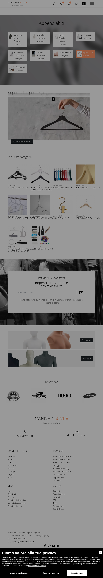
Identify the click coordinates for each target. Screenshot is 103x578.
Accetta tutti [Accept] (77, 573)
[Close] (100, 552)
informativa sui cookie (37, 565)
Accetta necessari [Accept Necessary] (51, 573)
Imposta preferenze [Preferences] (19, 573)
